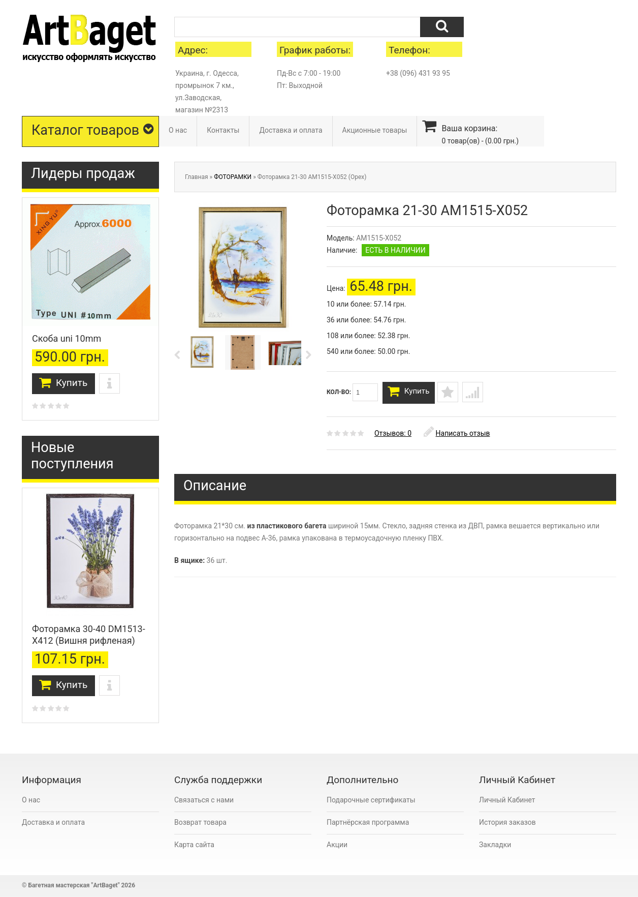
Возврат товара (200, 822)
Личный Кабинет (507, 800)
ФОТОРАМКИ (232, 177)
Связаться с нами (204, 800)
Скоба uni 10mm (66, 338)
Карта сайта (194, 845)
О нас (178, 130)
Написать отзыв (457, 437)
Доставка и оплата (290, 130)
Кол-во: (352, 392)
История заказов (507, 822)
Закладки (495, 845)
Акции (337, 845)
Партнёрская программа (368, 822)
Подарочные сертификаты (371, 800)
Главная (196, 177)
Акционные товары (374, 130)
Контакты (223, 130)
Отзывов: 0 (392, 437)
